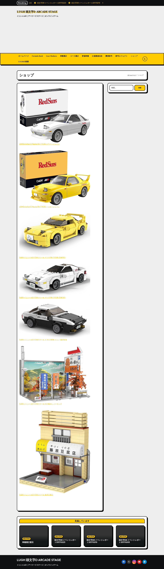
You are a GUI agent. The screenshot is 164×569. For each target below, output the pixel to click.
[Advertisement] (82, 37)
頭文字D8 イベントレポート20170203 (129, 541)
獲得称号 (108, 56)
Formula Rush (37, 56)
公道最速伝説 (97, 56)
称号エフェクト (121, 56)
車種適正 (63, 56)
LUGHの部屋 (23, 61)
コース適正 (74, 56)
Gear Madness (51, 56)
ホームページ (23, 56)
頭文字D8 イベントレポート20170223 (65, 541)
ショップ (134, 56)
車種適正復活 (27, 542)
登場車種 (85, 56)
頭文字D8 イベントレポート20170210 (97, 541)
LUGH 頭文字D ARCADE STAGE (37, 11)
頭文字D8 (26, 539)
